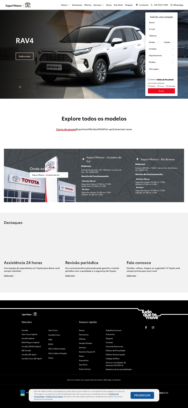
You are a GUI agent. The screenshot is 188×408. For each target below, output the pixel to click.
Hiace (50, 358)
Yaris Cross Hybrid (29, 334)
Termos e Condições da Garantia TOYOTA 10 (116, 364)
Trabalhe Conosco (113, 330)
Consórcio (110, 334)
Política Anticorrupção (115, 354)
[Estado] (154, 42)
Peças (109, 4)
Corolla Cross (54, 334)
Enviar (161, 91)
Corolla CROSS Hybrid (31, 346)
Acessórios (84, 360)
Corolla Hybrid (28, 338)
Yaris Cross (53, 330)
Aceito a (162, 79)
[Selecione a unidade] (161, 49)
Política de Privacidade (115, 350)
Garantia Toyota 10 (87, 351)
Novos (82, 330)
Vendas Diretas (85, 343)
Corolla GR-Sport (29, 354)
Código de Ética (112, 358)
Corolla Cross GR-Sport (32, 358)
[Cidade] (169, 42)
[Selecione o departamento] (161, 55)
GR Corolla (26, 350)
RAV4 (50, 344)
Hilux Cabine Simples (57, 353)
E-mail (162, 86)
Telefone (152, 86)
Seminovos (77, 4)
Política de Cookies (54, 396)
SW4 (50, 339)
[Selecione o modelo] (161, 62)
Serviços (82, 347)
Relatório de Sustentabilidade (119, 369)
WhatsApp (171, 86)
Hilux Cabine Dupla (56, 348)
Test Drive (118, 4)
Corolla (25, 330)
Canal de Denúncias (114, 346)
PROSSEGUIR (142, 395)
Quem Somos (85, 369)
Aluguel (129, 4)
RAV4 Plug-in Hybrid (30, 342)
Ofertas (87, 4)
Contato (109, 342)
